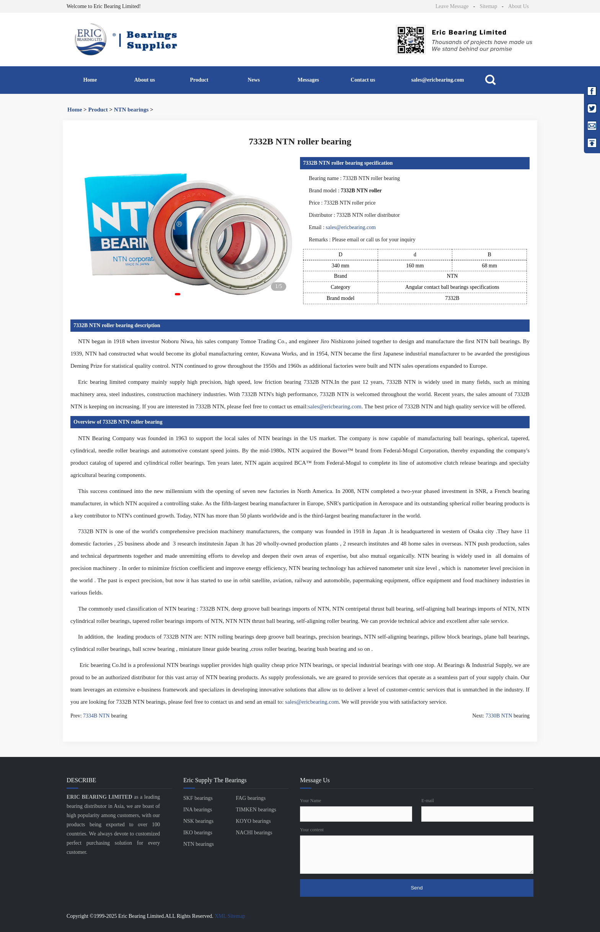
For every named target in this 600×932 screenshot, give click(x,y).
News (254, 80)
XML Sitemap (230, 916)
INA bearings (197, 809)
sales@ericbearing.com (437, 80)
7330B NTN (499, 716)
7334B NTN (96, 716)
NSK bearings (198, 821)
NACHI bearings (254, 832)
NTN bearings (131, 109)
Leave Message (452, 6)
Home (90, 80)
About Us (518, 6)
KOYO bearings (253, 821)
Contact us (363, 80)
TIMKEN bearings (256, 809)
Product (199, 80)
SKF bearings (198, 798)
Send (416, 888)
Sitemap (488, 6)
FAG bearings (251, 798)
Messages (308, 80)
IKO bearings (197, 832)
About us (144, 80)
